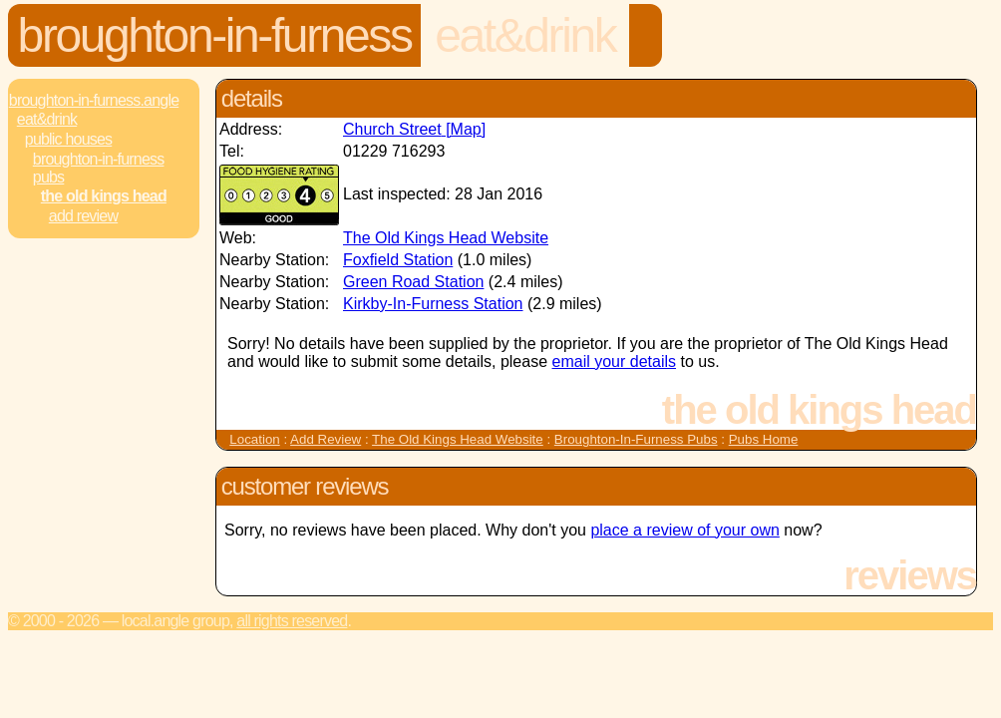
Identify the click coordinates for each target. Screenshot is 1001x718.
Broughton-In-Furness (215, 35)
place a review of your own (684, 530)
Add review (83, 215)
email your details (614, 361)
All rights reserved (291, 620)
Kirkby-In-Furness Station (433, 303)
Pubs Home (764, 439)
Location (254, 439)
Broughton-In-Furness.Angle (93, 100)
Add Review (325, 439)
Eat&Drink (525, 35)
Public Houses (68, 139)
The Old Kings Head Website (445, 237)
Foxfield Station (398, 259)
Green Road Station (413, 281)
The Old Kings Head (104, 195)
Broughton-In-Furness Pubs (99, 168)
